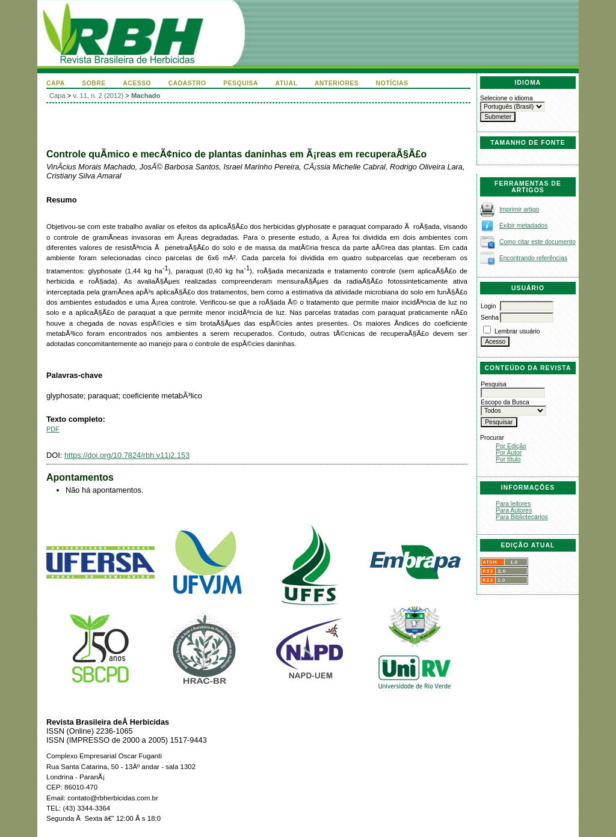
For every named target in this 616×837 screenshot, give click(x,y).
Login (488, 306)
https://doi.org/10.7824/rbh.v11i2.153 (126, 455)
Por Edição (511, 446)
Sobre (94, 83)
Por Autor (509, 452)
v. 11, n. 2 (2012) (98, 95)
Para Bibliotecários (522, 517)
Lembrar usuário (517, 331)
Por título (508, 459)
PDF (53, 429)
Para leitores (513, 504)
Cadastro (187, 83)
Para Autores (514, 510)
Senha (490, 317)
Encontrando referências (533, 258)
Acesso (137, 83)
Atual (287, 83)
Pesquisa (240, 83)
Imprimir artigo (519, 209)
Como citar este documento (537, 242)
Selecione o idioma (506, 98)
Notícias (392, 83)
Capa (55, 83)
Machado (146, 95)
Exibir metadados (523, 225)
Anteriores (337, 83)
